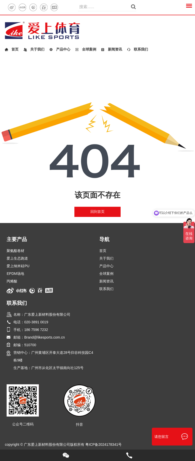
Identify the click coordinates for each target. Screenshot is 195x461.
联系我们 (141, 49)
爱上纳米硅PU (18, 266)
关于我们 (37, 49)
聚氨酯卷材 (15, 251)
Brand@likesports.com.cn (44, 337)
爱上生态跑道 (17, 258)
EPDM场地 (15, 274)
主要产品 (17, 239)
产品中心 (63, 49)
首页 (15, 49)
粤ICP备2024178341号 (103, 444)
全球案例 (89, 49)
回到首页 (97, 212)
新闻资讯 (115, 49)
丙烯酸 (12, 281)
